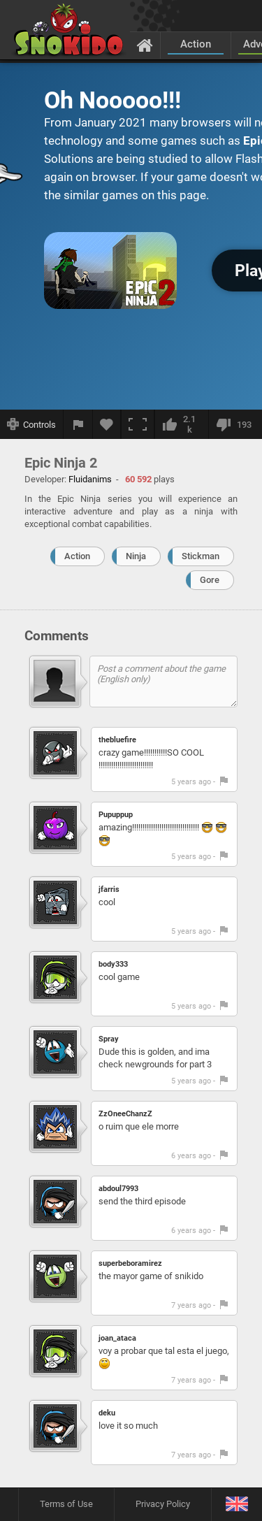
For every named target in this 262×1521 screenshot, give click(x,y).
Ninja (136, 556)
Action (195, 44)
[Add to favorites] (107, 424)
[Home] (145, 45)
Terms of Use (66, 1504)
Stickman (200, 556)
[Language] (236, 1504)
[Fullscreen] (137, 424)
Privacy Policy (163, 1504)
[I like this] (181, 424)
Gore (209, 580)
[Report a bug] (78, 424)
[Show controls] (32, 424)
